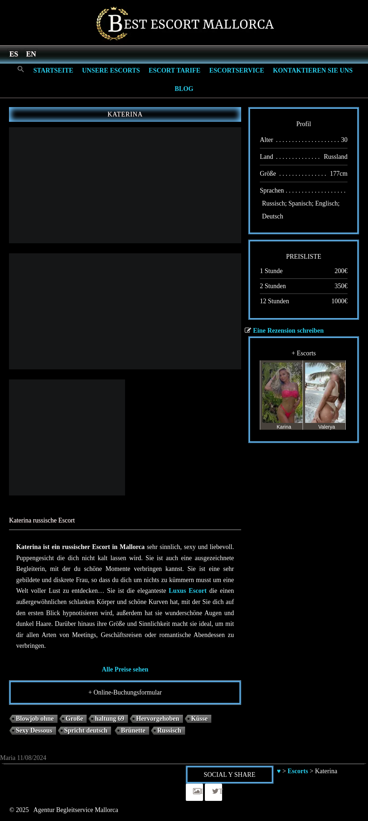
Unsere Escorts (111, 70)
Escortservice (236, 70)
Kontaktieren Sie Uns (313, 70)
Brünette (133, 730)
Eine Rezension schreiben (288, 330)
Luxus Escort (188, 590)
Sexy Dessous (34, 730)
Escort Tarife (175, 70)
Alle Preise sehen (125, 669)
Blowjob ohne (35, 718)
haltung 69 (109, 718)
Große (74, 718)
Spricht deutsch (86, 730)
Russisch (169, 730)
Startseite (53, 70)
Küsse (199, 718)
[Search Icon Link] (21, 69)
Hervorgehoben (157, 718)
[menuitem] (13, 53)
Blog (184, 88)
